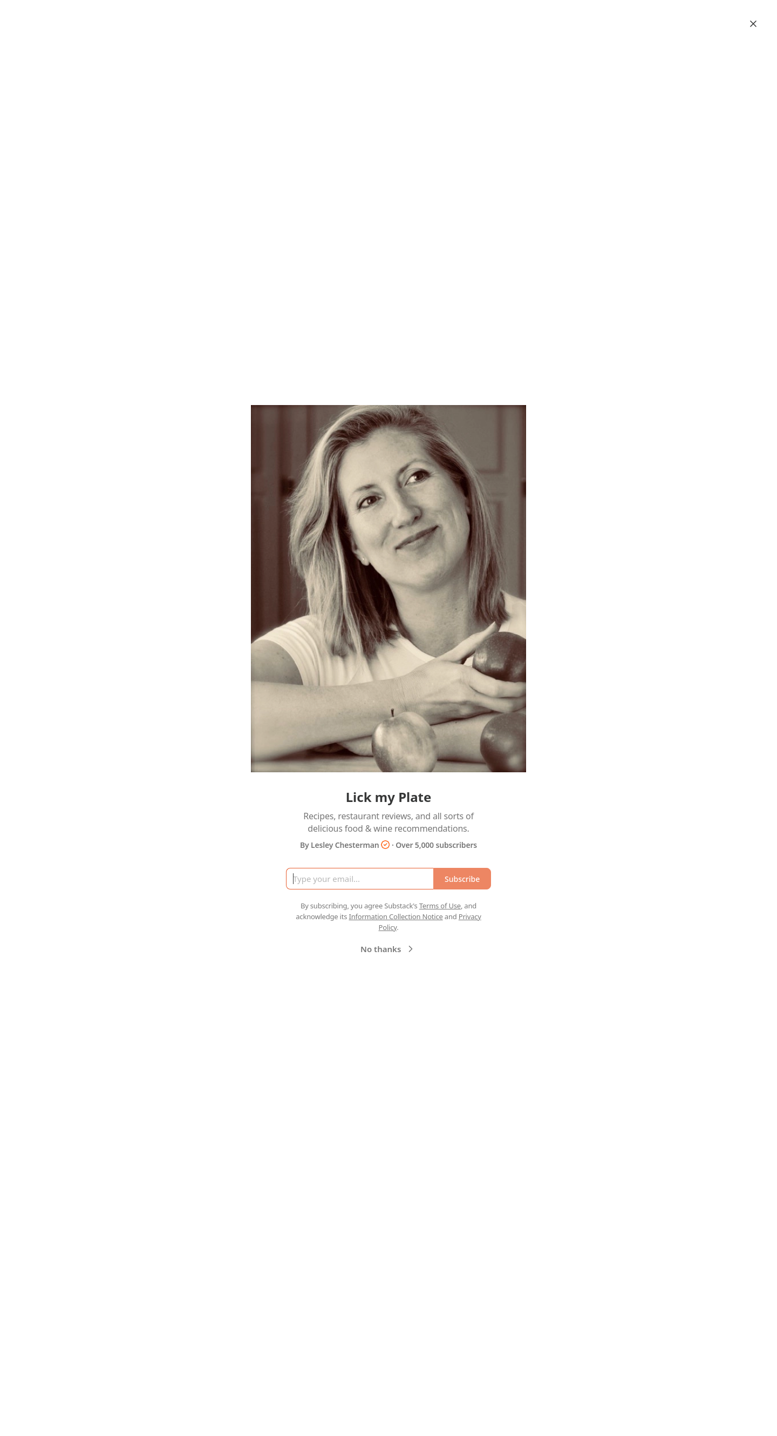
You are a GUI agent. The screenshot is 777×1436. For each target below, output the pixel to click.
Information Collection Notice (395, 916)
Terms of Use (440, 906)
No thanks (388, 948)
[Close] (753, 24)
